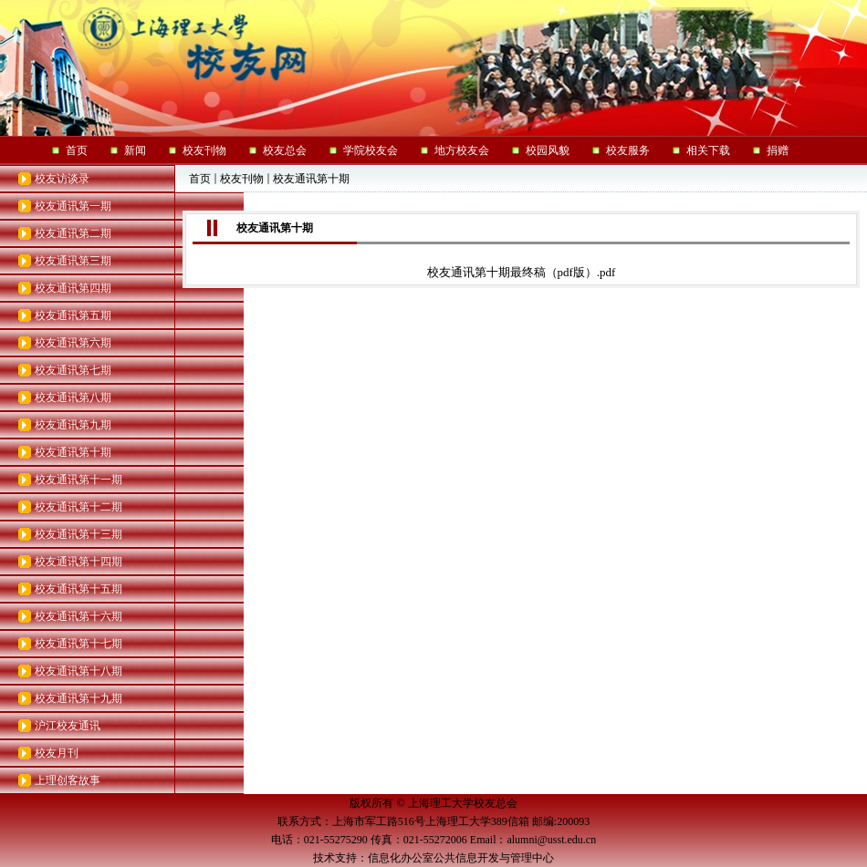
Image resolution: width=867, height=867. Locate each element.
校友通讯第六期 (73, 342)
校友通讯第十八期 (78, 671)
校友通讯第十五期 (78, 589)
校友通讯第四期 (73, 288)
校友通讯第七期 (73, 370)
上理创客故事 (67, 780)
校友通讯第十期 (73, 452)
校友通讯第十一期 (78, 479)
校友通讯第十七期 (78, 643)
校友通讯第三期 (73, 260)
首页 (200, 178)
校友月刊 (56, 753)
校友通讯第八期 (73, 397)
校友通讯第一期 (73, 206)
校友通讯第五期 (73, 315)
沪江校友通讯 (67, 725)
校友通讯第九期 (73, 424)
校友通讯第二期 (73, 233)
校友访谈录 (62, 178)
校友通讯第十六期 (78, 616)
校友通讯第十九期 (78, 698)
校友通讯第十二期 (78, 507)
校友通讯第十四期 (78, 561)
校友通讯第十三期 (78, 534)
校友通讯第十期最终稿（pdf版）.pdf (521, 272)
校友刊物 (242, 178)
